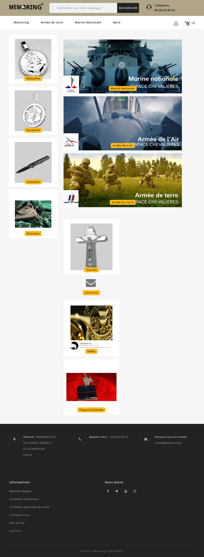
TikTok (144, 491)
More (117, 22)
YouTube (126, 491)
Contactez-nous (19, 515)
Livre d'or (15, 531)
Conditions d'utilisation (24, 499)
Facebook (108, 491)
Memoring (21, 22)
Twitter (117, 491)
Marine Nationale (88, 22)
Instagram (135, 491)
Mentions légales (20, 491)
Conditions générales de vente (29, 507)
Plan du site (17, 523)
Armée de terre (52, 22)
